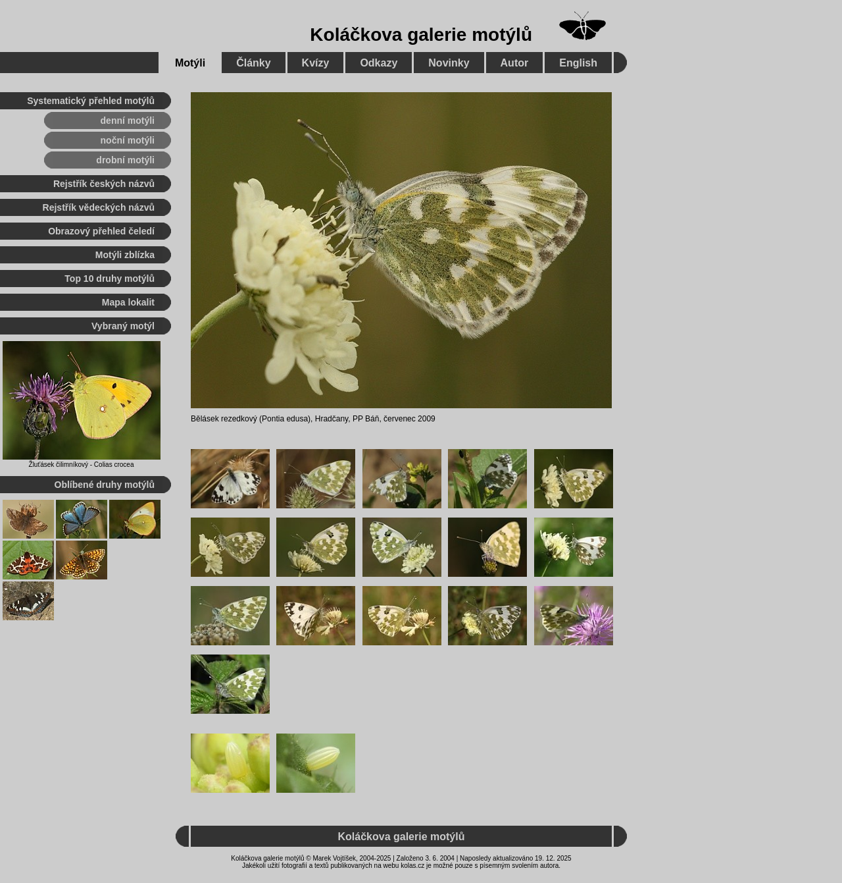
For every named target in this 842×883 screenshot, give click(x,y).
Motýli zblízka (125, 255)
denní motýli (128, 120)
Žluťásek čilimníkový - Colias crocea (81, 464)
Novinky (448, 62)
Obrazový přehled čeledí (101, 231)
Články (253, 62)
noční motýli (128, 140)
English (578, 62)
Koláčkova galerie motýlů (421, 34)
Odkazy (378, 62)
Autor (515, 62)
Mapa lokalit (128, 302)
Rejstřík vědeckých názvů (99, 207)
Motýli (190, 62)
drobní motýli (125, 160)
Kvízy (316, 62)
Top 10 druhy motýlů (109, 278)
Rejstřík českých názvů (104, 183)
